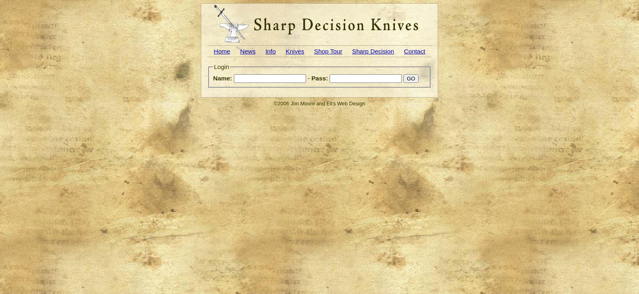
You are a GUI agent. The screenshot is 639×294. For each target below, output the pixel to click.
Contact (414, 51)
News (248, 51)
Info (270, 51)
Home (222, 51)
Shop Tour (328, 51)
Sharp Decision (373, 51)
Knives (295, 51)
